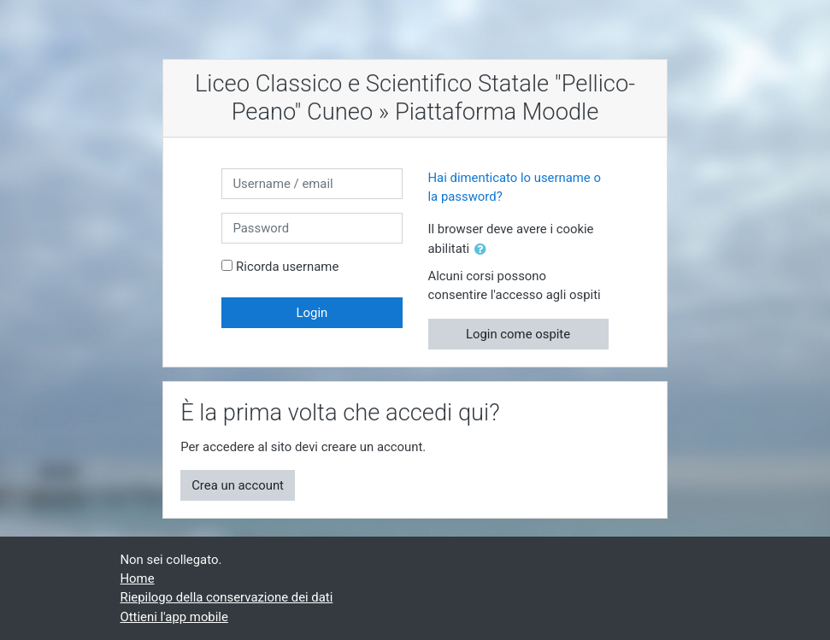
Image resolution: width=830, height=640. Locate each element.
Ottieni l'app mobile (174, 617)
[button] (484, 249)
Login (312, 312)
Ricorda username (287, 266)
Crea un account (237, 485)
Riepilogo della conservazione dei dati (227, 597)
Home (138, 578)
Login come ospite (518, 334)
